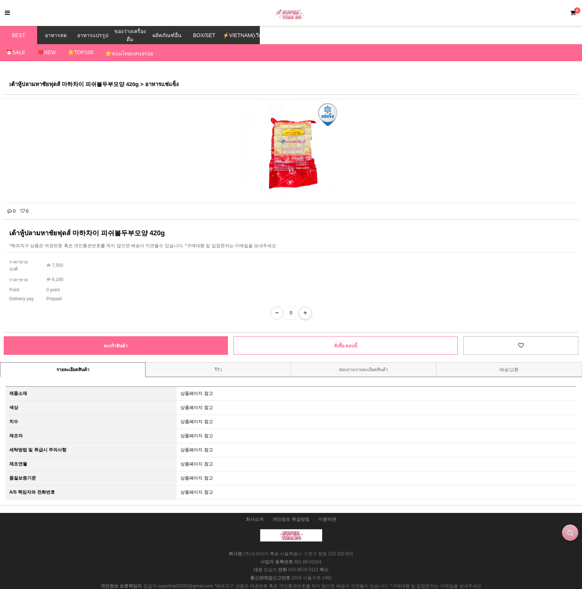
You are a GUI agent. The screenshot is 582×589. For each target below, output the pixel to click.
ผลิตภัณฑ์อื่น (167, 35)
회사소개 (255, 502)
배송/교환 (509, 353)
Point (14, 273)
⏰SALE (16, 52)
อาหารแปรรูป (92, 35)
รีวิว (218, 353)
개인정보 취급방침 (290, 502)
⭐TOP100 (80, 52)
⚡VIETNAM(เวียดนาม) (241, 35)
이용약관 (327, 502)
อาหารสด (56, 35)
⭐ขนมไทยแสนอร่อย (129, 53)
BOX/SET (204, 35)
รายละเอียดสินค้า (72, 353)
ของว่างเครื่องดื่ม (130, 35)
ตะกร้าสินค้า (116, 329)
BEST (19, 35)
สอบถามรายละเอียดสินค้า (363, 353)
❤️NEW (46, 52)
